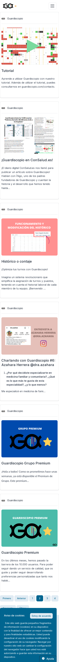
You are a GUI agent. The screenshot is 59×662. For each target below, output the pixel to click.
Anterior (21, 598)
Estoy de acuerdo (41, 616)
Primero (7, 598)
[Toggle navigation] (52, 6)
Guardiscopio (12, 18)
